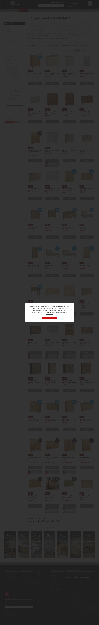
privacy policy (62, 310)
